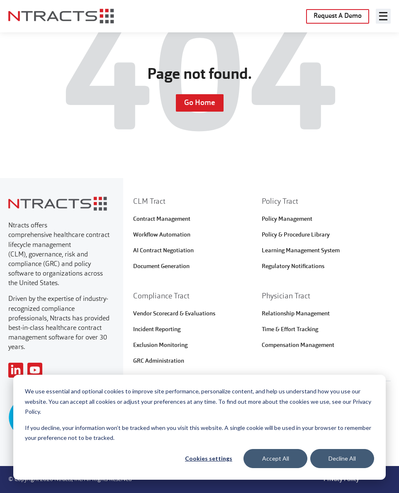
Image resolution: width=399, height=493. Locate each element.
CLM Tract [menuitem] (149, 201)
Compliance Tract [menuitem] (161, 296)
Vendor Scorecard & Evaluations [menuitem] (174, 314)
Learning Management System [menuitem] (301, 251)
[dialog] (199, 427)
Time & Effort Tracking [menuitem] (290, 329)
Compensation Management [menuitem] (298, 345)
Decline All (342, 458)
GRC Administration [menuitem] (158, 361)
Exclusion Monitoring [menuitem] (160, 345)
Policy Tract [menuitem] (280, 201)
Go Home (199, 103)
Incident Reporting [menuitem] (156, 329)
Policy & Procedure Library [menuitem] (296, 235)
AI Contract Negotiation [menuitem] (163, 251)
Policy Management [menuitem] (287, 219)
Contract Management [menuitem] (161, 219)
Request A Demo (338, 16)
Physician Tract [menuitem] (286, 296)
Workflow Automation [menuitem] (161, 235)
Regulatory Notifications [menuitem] (293, 266)
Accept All (275, 458)
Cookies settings (208, 458)
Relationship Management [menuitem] (296, 314)
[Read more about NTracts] (15, 370)
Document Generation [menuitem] (161, 266)
